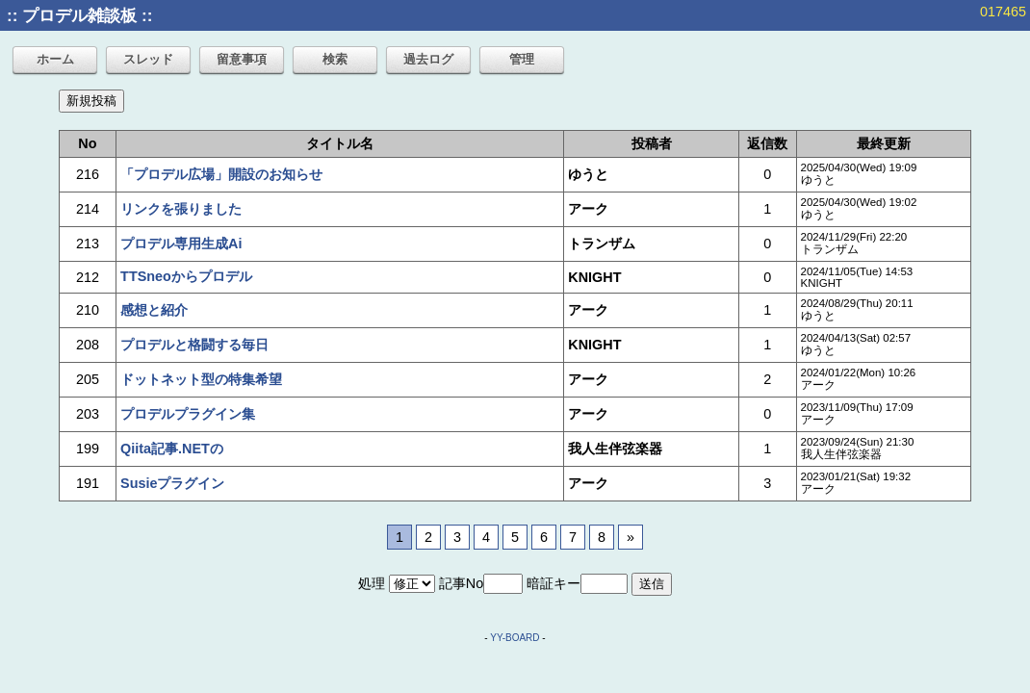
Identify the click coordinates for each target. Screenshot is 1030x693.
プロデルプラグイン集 (187, 414)
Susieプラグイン (172, 483)
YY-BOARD (514, 637)
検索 (335, 59)
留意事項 (242, 59)
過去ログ (428, 59)
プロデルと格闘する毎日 (194, 344)
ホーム (55, 59)
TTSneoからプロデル (186, 276)
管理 (521, 59)
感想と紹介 (154, 310)
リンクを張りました (181, 209)
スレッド (148, 59)
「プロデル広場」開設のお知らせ (221, 174)
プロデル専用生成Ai (181, 243)
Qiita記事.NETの (171, 448)
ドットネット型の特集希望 (201, 379)
